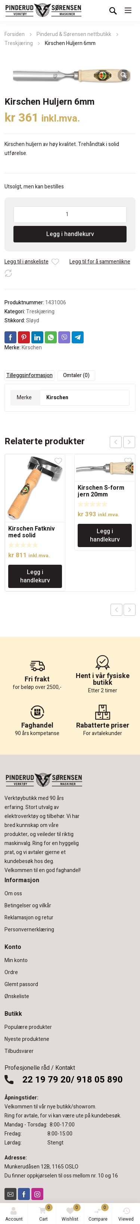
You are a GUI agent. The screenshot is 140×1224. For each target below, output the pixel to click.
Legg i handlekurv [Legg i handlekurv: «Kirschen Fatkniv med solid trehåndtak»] (35, 576)
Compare (98, 1213)
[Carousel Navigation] (122, 442)
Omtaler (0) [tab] (76, 375)
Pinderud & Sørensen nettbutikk (74, 34)
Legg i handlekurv (70, 234)
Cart (44, 1213)
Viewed (126, 1214)
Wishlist (71, 1213)
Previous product (116, 610)
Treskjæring (18, 43)
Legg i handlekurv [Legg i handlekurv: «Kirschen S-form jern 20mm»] (105, 535)
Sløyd (32, 321)
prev (116, 442)
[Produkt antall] (70, 214)
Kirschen (32, 348)
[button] (124, 75)
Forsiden (14, 34)
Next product (130, 610)
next (129, 442)
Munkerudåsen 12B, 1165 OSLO (41, 1167)
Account (14, 1214)
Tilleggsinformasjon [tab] (29, 375)
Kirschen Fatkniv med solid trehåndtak (31, 535)
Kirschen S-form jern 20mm (101, 491)
